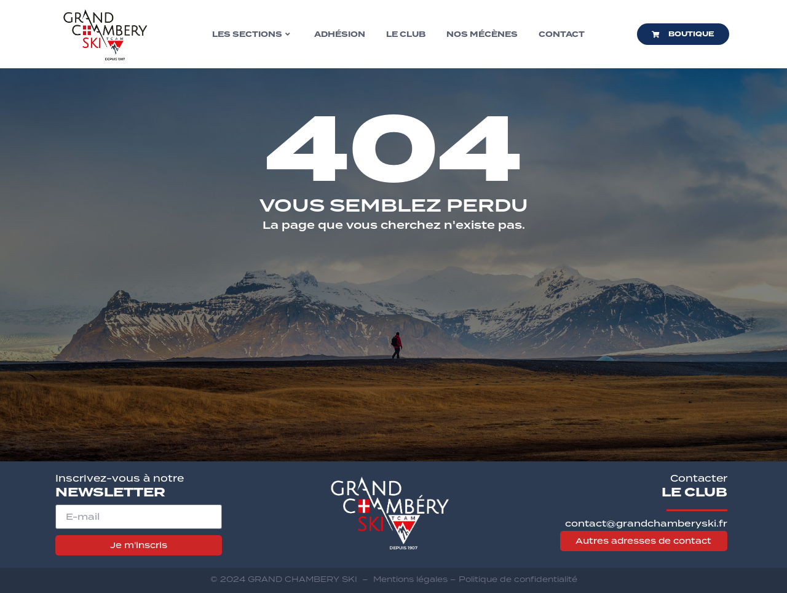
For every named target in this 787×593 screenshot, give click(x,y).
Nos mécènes (482, 34)
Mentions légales (410, 579)
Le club (405, 34)
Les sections (251, 34)
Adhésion (339, 34)
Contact (562, 34)
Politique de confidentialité (518, 579)
